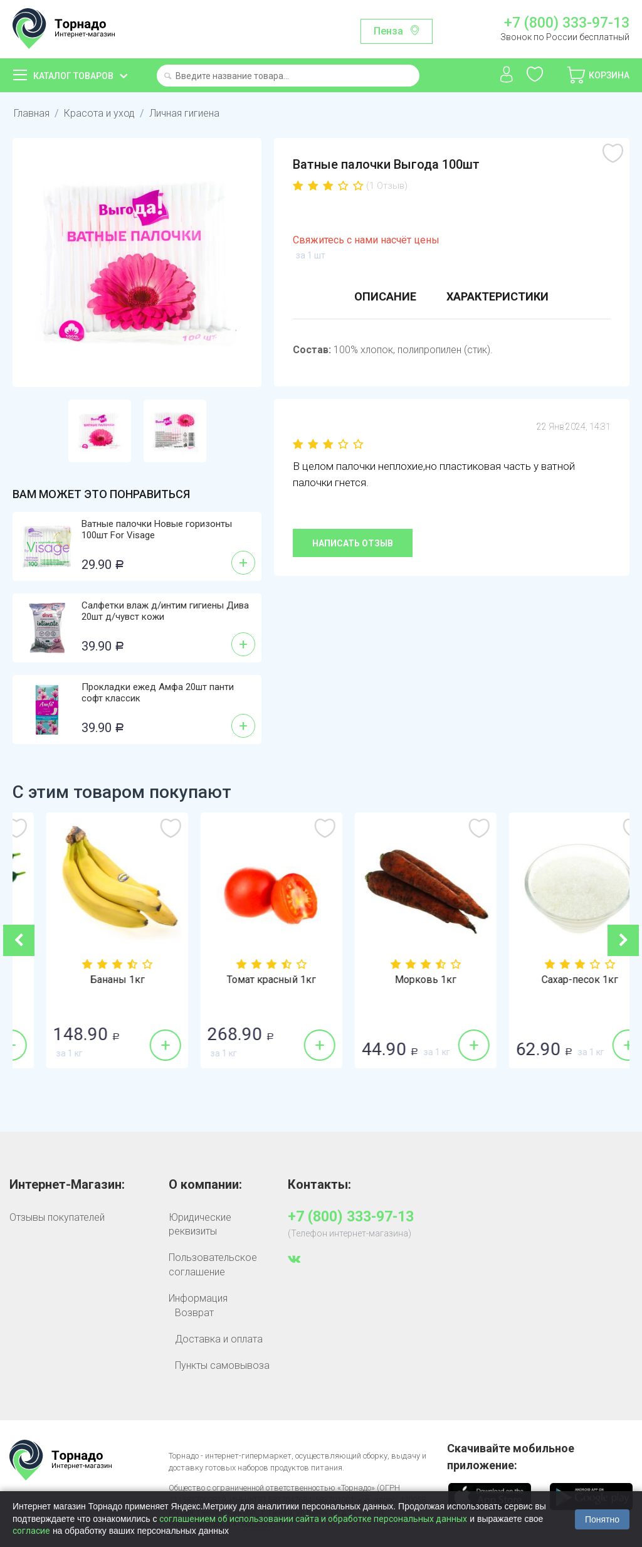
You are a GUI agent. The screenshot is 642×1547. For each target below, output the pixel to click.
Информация (198, 1298)
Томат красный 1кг (398, 980)
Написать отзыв (352, 543)
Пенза (388, 31)
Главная (32, 113)
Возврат (194, 1313)
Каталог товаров (73, 76)
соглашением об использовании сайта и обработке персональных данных (313, 1519)
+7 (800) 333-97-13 (566, 23)
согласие (31, 1531)
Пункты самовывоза (222, 1365)
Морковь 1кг (552, 980)
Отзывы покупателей (57, 1217)
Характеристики (497, 296)
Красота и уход (99, 113)
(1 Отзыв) (387, 185)
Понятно (602, 1519)
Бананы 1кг (244, 980)
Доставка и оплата (219, 1339)
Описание (385, 296)
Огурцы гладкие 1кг (89, 980)
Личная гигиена (184, 113)
